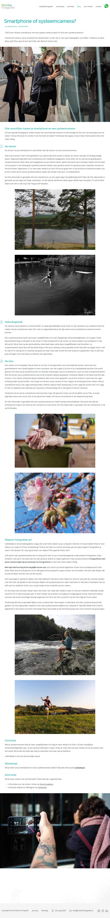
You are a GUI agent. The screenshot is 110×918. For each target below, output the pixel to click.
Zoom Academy (46, 784)
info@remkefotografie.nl (81, 911)
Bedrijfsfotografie (46, 6)
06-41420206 (58, 911)
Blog (79, 6)
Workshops (60, 6)
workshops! (80, 768)
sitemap (44, 911)
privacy (35, 911)
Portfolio (70, 6)
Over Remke (88, 6)
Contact (98, 6)
